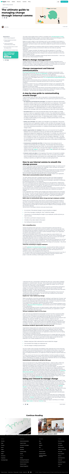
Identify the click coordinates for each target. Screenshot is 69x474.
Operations (22, 449)
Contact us (60, 464)
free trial (41, 401)
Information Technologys (24, 445)
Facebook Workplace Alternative (43, 456)
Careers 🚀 (60, 459)
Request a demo (64, 1)
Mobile (2, 453)
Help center (60, 451)
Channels (2, 445)
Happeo (36, 149)
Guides (40, 443)
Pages (2, 443)
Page (51, 149)
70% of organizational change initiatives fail (53, 77)
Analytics (2, 451)
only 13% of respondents (41, 73)
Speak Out (25, 472)
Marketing (22, 447)
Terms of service (4, 472)
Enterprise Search (23, 464)
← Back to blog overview (7, 4)
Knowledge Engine (4, 459)
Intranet (21, 457)
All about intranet (42, 451)
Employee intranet (42, 453)
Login (58, 1)
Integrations (3, 457)
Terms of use (10, 472)
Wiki (40, 447)
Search (2, 447)
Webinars (40, 445)
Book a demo (30, 401)
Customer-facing (23, 451)
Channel (32, 397)
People (2, 449)
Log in (59, 466)
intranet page (39, 377)
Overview (2, 441)
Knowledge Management (24, 459)
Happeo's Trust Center (62, 449)
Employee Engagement (24, 466)
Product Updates (61, 453)
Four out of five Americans (29, 72)
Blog (40, 441)
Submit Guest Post (61, 457)
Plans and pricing (61, 441)
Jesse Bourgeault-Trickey (57, 36)
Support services (61, 447)
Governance (3, 455)
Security (20, 472)
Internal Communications (24, 441)
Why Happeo (60, 445)
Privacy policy (16, 472)
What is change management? (9, 37)
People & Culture (23, 443)
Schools (21, 453)
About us (59, 455)
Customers (60, 443)
